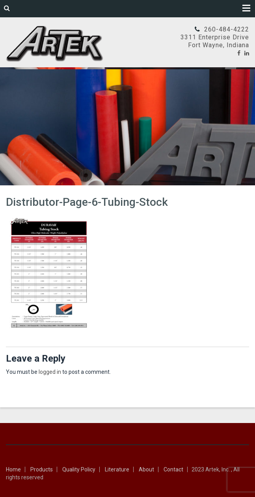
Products (41, 469)
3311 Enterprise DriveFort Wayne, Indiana (215, 41)
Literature (117, 469)
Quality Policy (78, 469)
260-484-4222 (226, 29)
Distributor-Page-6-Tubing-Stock (87, 202)
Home (13, 469)
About (146, 469)
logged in (50, 372)
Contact (173, 469)
